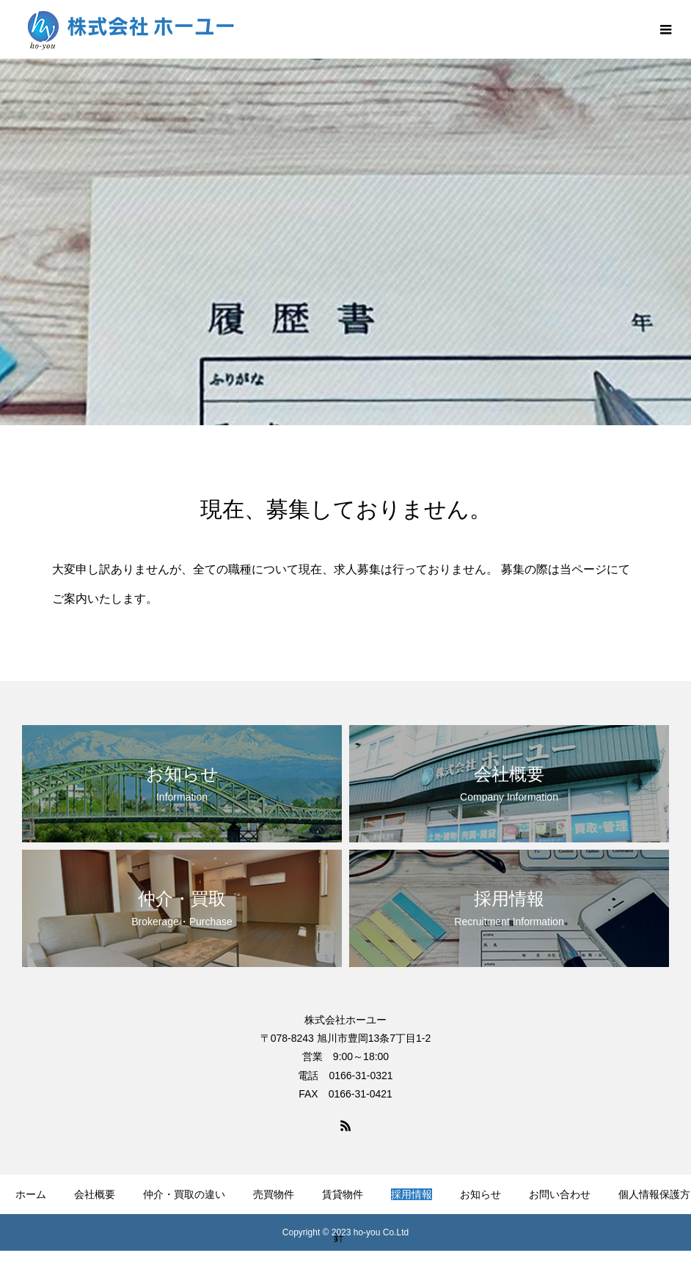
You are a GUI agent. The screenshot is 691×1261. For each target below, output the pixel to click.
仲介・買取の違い (184, 1194)
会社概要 (94, 1194)
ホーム (30, 1194)
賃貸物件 (342, 1194)
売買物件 (273, 1194)
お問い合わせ (560, 1194)
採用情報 (411, 1194)
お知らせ (480, 1194)
